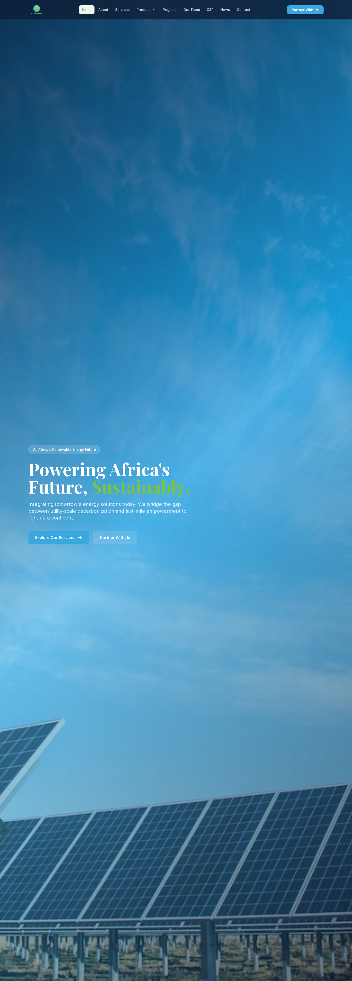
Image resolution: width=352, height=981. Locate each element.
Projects (170, 10)
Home (87, 10)
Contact (243, 10)
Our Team (191, 10)
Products (146, 10)
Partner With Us (305, 10)
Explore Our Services (58, 537)
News (225, 10)
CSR (210, 10)
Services (122, 10)
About (103, 10)
